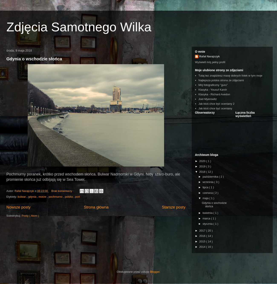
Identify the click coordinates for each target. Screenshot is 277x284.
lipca (206, 187)
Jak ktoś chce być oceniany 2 (216, 103)
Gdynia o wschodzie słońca (34, 59)
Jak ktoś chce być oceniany (215, 108)
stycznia (208, 223)
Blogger (154, 271)
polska (69, 196)
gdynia (32, 196)
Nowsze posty (18, 207)
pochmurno (56, 196)
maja (206, 198)
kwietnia (208, 212)
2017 (202, 230)
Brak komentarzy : (62, 191)
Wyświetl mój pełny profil (210, 62)
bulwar (22, 196)
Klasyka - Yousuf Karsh (212, 89)
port (77, 196)
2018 (202, 171)
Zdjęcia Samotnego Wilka (78, 27)
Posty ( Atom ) (30, 215)
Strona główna (96, 207)
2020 (202, 161)
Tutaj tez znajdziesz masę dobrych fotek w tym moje (230, 75)
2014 (202, 246)
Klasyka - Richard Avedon (214, 94)
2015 (202, 241)
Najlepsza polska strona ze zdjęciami (221, 80)
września (208, 182)
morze (43, 196)
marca (207, 218)
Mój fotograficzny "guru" (213, 85)
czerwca (208, 192)
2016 (202, 236)
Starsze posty (173, 207)
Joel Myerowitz (207, 99)
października (211, 176)
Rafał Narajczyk (209, 56)
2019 (202, 166)
